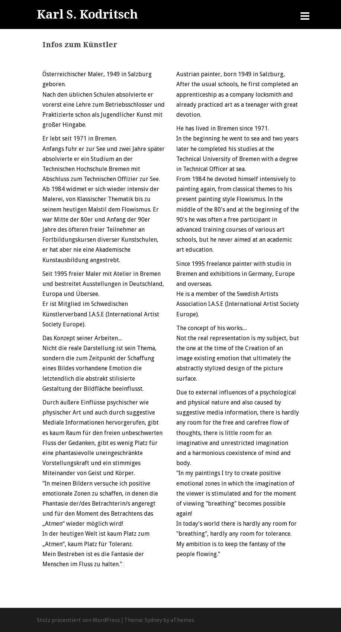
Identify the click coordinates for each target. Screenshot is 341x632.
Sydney (153, 619)
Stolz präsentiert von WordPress (78, 619)
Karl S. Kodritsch (87, 14)
